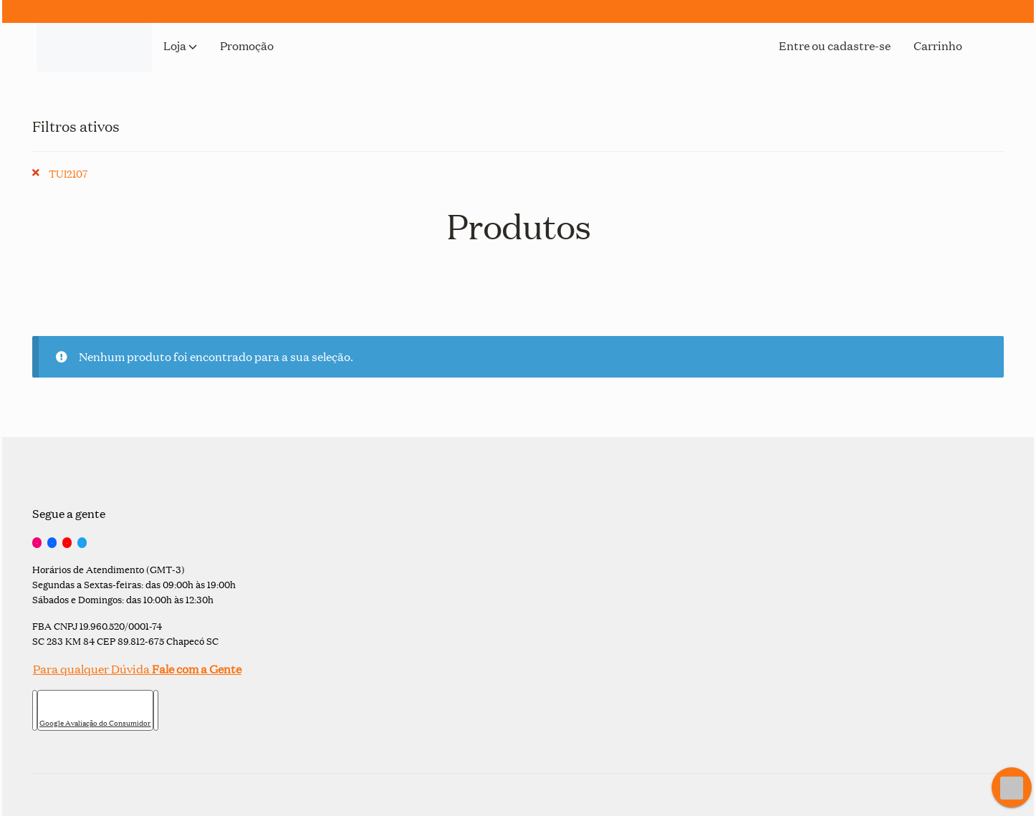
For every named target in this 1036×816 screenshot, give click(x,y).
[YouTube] (67, 543)
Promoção (247, 47)
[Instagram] (37, 543)
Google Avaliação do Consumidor (95, 723)
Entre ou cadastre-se (835, 47)
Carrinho (937, 47)
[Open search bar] (996, 67)
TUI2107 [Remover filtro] (68, 173)
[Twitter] (82, 543)
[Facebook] (52, 543)
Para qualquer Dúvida (136, 669)
